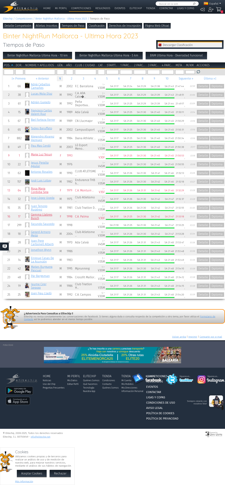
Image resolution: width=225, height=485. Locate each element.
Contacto (107, 384)
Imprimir (192, 336)
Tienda (150, 8)
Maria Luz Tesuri (41, 154)
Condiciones (108, 380)
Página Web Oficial (157, 25)
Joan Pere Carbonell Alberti (42, 242)
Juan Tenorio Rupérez (39, 207)
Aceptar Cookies (31, 473)
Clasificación (97, 25)
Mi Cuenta (126, 380)
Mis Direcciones (129, 387)
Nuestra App (89, 391)
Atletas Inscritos (46, 25)
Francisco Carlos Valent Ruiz (41, 112)
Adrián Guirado (40, 102)
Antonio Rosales (41, 172)
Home (47, 8)
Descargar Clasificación (178, 45)
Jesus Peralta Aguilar (40, 164)
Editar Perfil (72, 384)
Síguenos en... (150, 376)
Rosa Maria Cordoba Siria (39, 190)
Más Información (24, 481)
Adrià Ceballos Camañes (40, 86)
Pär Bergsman (40, 276)
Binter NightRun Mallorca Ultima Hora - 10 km (37, 55)
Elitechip (136, 8)
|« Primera (19, 78)
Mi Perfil (61, 8)
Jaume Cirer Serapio (38, 285)
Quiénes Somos (91, 380)
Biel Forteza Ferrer (43, 120)
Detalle (203, 86)
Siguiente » (186, 78)
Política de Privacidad (162, 418)
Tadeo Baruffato (41, 128)
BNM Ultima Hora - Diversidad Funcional (176, 55)
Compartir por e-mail (211, 336)
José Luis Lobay (41, 180)
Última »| (210, 78)
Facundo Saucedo (43, 224)
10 (167, 78)
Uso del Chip (49, 384)
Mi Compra (218, 11)
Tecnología (88, 387)
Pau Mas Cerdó (41, 145)
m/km (190, 65)
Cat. (100, 65)
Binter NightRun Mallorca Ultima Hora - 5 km (108, 55)
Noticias (47, 380)
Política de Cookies (160, 413)
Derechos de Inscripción (125, 25)
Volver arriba (179, 336)
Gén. (60, 65)
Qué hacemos (90, 384)
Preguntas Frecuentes (53, 387)
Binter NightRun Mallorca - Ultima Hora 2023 (61, 18)
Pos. (7, 65)
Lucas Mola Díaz (41, 93)
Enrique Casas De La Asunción (42, 259)
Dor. (19, 65)
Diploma (217, 86)
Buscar (193, 3)
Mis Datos (72, 380)
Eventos (120, 8)
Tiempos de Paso (73, 25)
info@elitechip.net (40, 436)
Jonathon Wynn (41, 250)
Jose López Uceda (43, 198)
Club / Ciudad (85, 65)
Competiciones (81, 8)
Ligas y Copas (185, 8)
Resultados (102, 8)
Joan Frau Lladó (41, 293)
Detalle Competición (17, 25)
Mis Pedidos (127, 384)
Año (69, 65)
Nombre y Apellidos (39, 65)
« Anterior (42, 78)
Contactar (166, 8)
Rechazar (60, 473)
